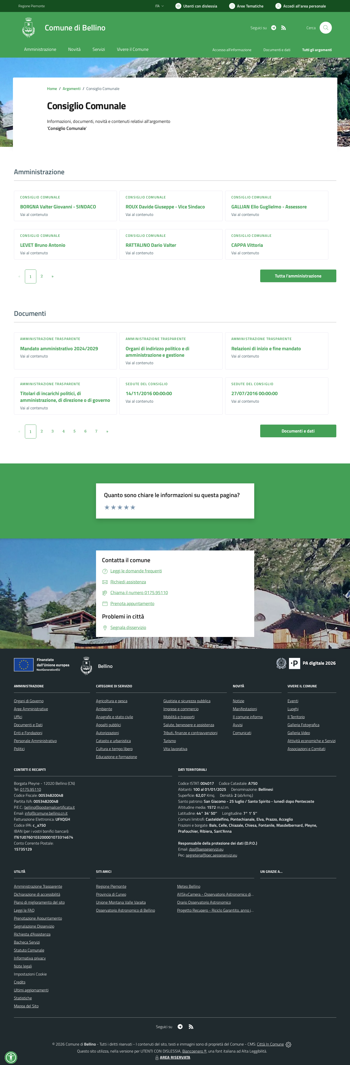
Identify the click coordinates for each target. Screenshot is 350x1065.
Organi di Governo (29, 701)
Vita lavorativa (175, 749)
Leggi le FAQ (24, 910)
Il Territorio (296, 717)
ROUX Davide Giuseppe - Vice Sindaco (165, 206)
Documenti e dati (298, 431)
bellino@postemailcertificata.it (49, 807)
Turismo (169, 741)
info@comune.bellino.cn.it (46, 813)
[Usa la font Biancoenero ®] (196, 6)
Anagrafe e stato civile (114, 717)
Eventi (293, 701)
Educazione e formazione (116, 757)
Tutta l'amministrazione (298, 275)
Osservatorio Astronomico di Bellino (125, 910)
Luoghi (293, 709)
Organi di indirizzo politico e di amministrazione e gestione (157, 352)
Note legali (23, 966)
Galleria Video (299, 733)
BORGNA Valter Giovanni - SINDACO (58, 206)
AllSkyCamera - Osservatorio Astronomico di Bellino (220, 894)
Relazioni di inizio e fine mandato (266, 348)
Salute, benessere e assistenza (188, 725)
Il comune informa (248, 717)
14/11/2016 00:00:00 (149, 393)
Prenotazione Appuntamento (38, 918)
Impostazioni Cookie (30, 974)
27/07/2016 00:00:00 (254, 393)
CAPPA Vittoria (247, 245)
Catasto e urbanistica (113, 741)
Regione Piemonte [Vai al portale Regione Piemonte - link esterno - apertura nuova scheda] (31, 5)
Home (52, 88)
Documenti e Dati (28, 725)
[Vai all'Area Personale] (300, 6)
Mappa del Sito (26, 1006)
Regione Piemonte (111, 886)
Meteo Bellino (188, 886)
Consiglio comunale (40, 197)
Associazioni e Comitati (306, 749)
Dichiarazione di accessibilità (37, 894)
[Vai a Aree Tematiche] (246, 6)
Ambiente (104, 709)
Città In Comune (270, 1044)
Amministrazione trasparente (50, 338)
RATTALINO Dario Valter (151, 245)
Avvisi (238, 725)
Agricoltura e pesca (111, 701)
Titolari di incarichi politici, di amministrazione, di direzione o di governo (65, 396)
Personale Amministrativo (35, 741)
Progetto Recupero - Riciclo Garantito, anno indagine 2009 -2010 (231, 910)
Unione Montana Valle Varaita (121, 902)
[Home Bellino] (61, 27)
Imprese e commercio (181, 709)
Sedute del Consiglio (147, 383)
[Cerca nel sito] (326, 28)
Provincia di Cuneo (111, 894)
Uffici (18, 717)
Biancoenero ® (194, 1051)
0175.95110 (30, 789)
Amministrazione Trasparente (38, 886)
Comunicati (242, 733)
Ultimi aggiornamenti (31, 990)
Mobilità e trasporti (179, 717)
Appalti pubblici (108, 725)
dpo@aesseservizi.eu (206, 849)
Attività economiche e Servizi (312, 741)
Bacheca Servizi (27, 942)
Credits (19, 982)
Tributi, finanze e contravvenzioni (190, 733)
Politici (19, 749)
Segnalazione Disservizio (34, 926)
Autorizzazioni (107, 733)
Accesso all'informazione (231, 50)
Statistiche (23, 998)
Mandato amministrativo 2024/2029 (59, 348)
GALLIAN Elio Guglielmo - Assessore (269, 206)
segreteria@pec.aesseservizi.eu (211, 855)
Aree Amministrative (31, 709)
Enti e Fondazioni (28, 733)
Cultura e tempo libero (114, 749)
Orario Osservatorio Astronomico (204, 902)
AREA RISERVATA (172, 1057)
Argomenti (72, 88)
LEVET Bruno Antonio (42, 245)
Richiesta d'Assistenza (32, 934)
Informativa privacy (30, 958)
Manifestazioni (245, 709)
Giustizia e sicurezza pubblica (186, 701)
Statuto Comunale (29, 950)
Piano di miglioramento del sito (39, 902)
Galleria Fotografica (303, 725)
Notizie (238, 701)
